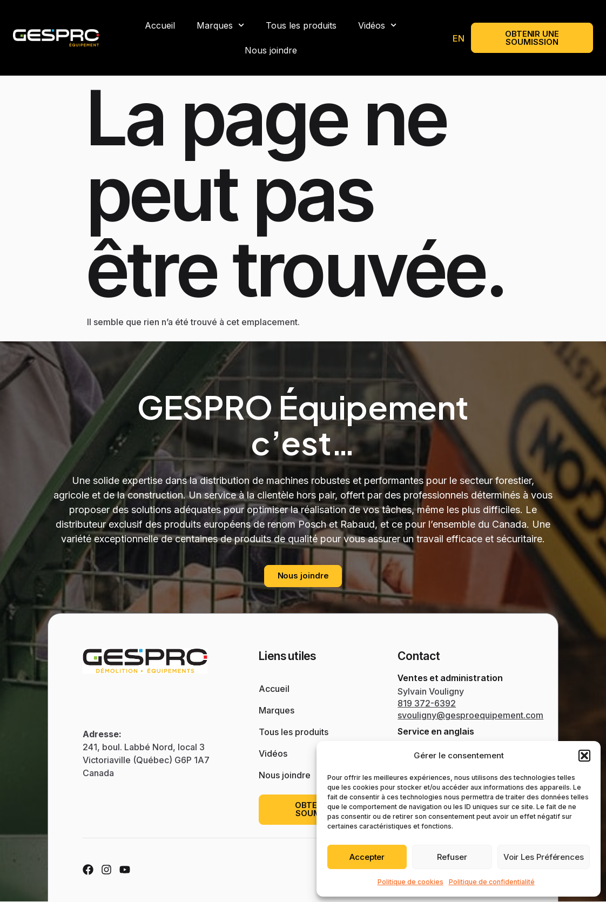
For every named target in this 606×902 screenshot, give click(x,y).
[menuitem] (458, 38)
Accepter (367, 857)
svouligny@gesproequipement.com (470, 715)
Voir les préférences (543, 857)
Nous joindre (271, 50)
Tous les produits (301, 25)
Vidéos (377, 25)
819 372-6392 (427, 703)
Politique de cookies (410, 882)
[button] (584, 755)
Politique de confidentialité (492, 882)
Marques (220, 25)
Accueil (160, 25)
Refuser (452, 857)
